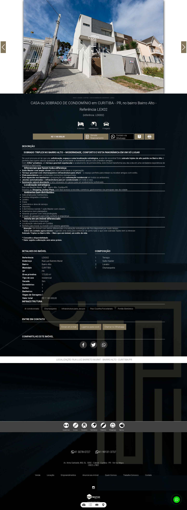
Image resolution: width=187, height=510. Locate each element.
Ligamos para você (90, 327)
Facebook (83, 344)
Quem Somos (111, 475)
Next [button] (183, 47)
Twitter (93, 344)
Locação (50, 475)
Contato (148, 475)
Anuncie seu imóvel (90, 475)
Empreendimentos (68, 475)
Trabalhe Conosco (131, 475)
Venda (37, 475)
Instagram (93, 487)
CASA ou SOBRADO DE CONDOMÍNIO (99, 97)
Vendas (80, 97)
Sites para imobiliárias (93, 501)
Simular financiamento (97, 136)
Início (74, 97)
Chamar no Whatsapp (114, 327)
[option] (93, 47)
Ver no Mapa (117, 463)
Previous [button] (3, 47)
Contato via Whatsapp (121, 136)
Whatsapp (103, 344)
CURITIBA (86, 97)
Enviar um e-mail (68, 327)
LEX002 (112, 97)
